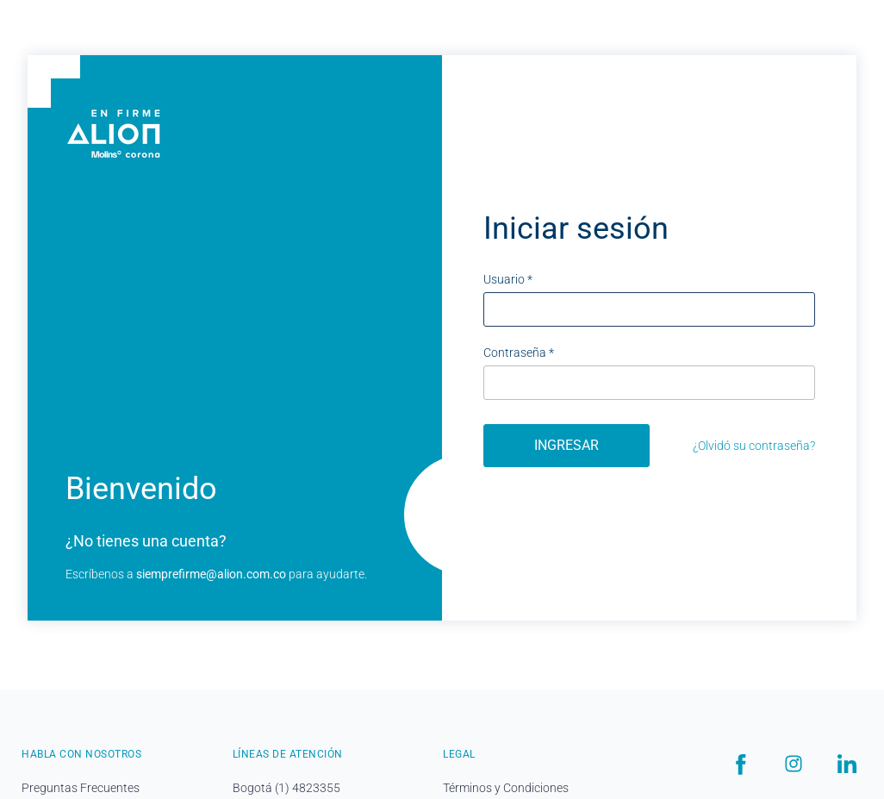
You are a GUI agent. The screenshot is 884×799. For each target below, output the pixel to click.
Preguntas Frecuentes (81, 788)
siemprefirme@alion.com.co (211, 574)
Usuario (507, 279)
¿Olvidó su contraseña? (754, 446)
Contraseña (518, 352)
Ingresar (566, 445)
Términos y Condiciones (506, 788)
